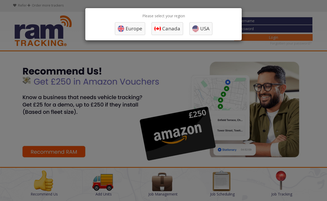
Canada (171, 28)
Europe (134, 28)
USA (205, 28)
